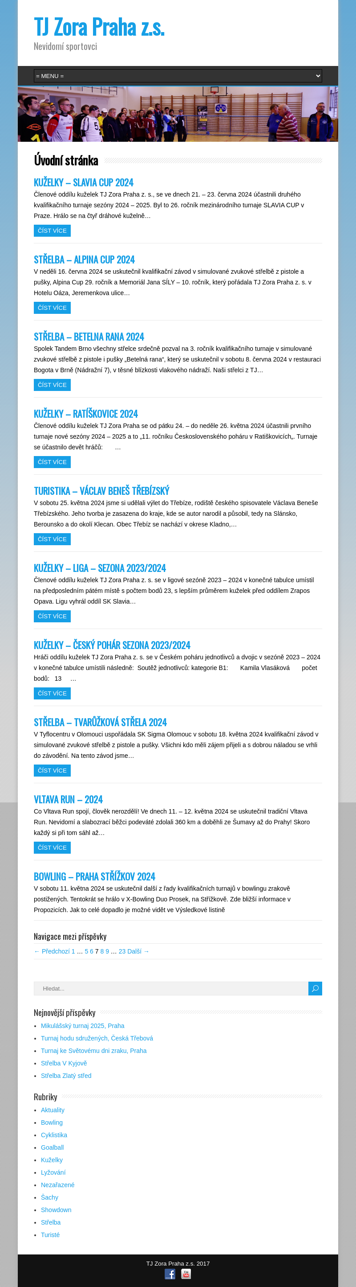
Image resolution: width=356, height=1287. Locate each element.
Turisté (50, 1234)
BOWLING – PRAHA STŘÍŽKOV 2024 (94, 876)
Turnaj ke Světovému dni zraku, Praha (94, 1050)
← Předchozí (52, 951)
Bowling (52, 1122)
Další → (138, 951)
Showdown (56, 1209)
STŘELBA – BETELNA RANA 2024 (89, 336)
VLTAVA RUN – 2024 (68, 799)
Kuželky (52, 1160)
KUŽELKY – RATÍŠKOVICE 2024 (86, 413)
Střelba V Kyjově (64, 1063)
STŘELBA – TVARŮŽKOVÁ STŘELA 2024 (100, 722)
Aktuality (53, 1110)
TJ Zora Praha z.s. (99, 26)
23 (122, 951)
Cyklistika (54, 1135)
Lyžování (53, 1172)
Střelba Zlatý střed (66, 1075)
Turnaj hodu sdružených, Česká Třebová (97, 1038)
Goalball (52, 1147)
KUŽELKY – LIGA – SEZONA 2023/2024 (100, 568)
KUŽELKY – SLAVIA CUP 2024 (84, 182)
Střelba (51, 1222)
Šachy (49, 1197)
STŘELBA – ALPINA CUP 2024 (84, 259)
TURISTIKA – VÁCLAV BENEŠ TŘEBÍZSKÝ (101, 491)
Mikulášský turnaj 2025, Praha (83, 1025)
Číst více (52, 230)
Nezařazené (58, 1184)
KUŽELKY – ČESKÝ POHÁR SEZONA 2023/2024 (112, 645)
